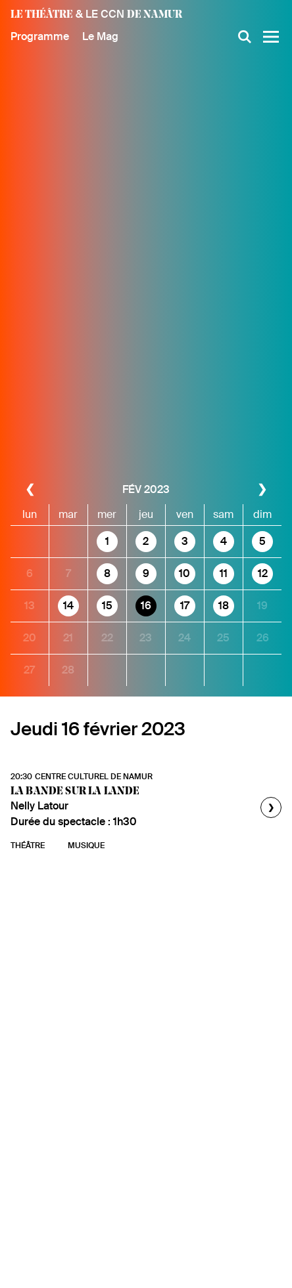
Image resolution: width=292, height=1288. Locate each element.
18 (223, 605)
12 (263, 573)
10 (184, 573)
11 (224, 573)
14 (68, 605)
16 (146, 605)
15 (107, 605)
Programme (40, 36)
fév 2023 (146, 489)
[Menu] (270, 36)
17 (184, 605)
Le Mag (100, 36)
